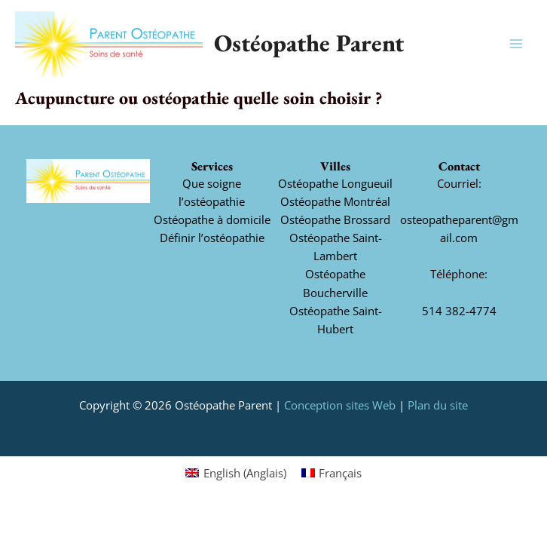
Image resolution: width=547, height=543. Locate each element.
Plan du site (438, 405)
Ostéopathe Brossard (335, 219)
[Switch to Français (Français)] (332, 472)
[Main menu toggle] (516, 44)
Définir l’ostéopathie (212, 237)
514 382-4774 (459, 310)
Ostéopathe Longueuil (335, 183)
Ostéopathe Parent (309, 43)
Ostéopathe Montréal (335, 201)
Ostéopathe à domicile (212, 219)
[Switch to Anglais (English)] (236, 472)
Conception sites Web (340, 405)
